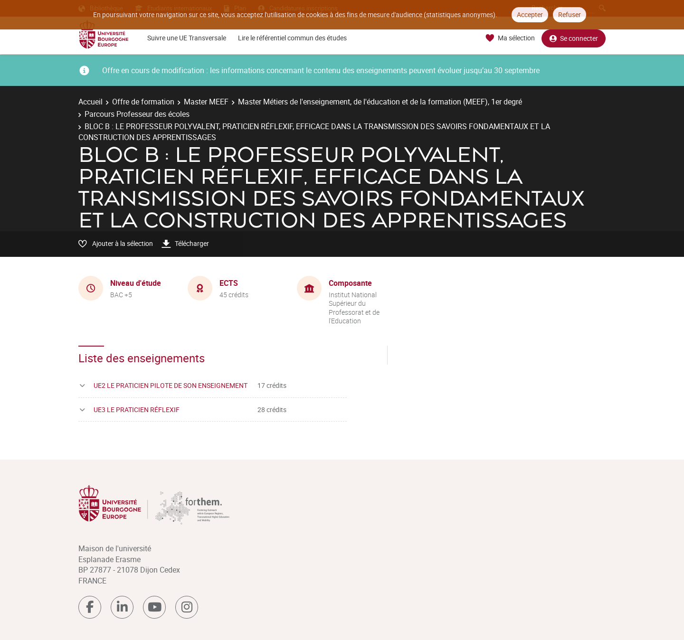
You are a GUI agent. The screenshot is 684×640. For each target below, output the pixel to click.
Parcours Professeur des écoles (137, 114)
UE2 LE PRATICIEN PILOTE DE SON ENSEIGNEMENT (170, 385)
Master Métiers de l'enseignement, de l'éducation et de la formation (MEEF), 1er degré (380, 101)
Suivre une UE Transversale (186, 37)
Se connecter (573, 38)
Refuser (569, 14)
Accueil (90, 101)
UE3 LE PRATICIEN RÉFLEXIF (137, 409)
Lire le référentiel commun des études (292, 37)
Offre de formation (143, 101)
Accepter (530, 14)
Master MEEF (206, 101)
